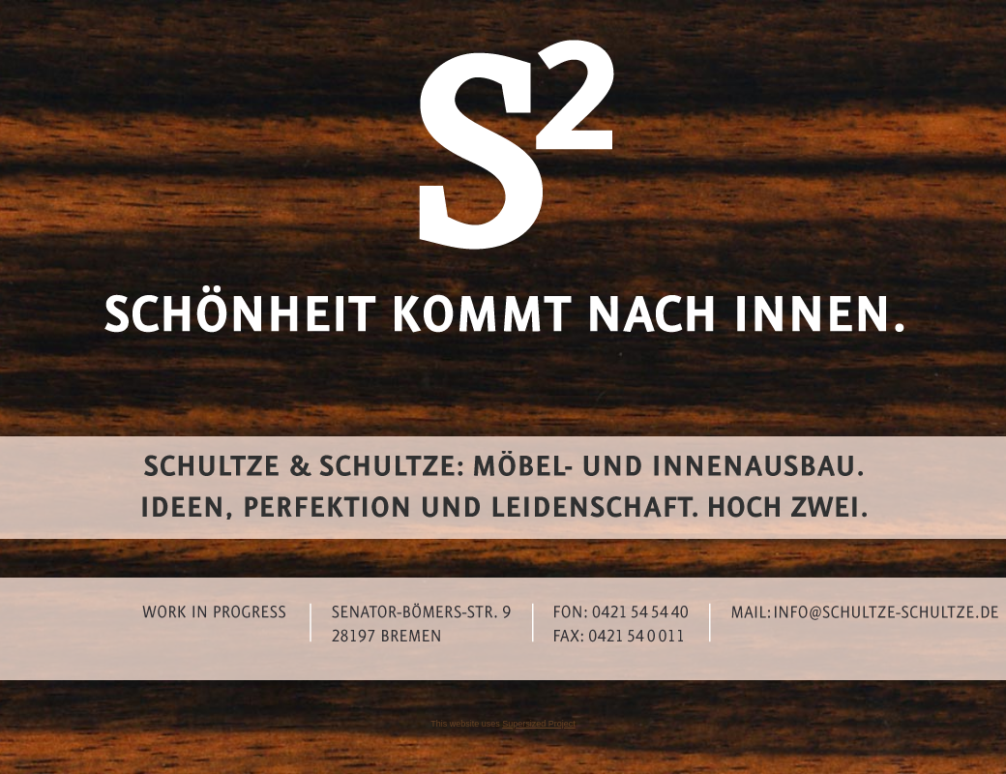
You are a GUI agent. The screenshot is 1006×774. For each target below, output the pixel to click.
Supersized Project (539, 724)
